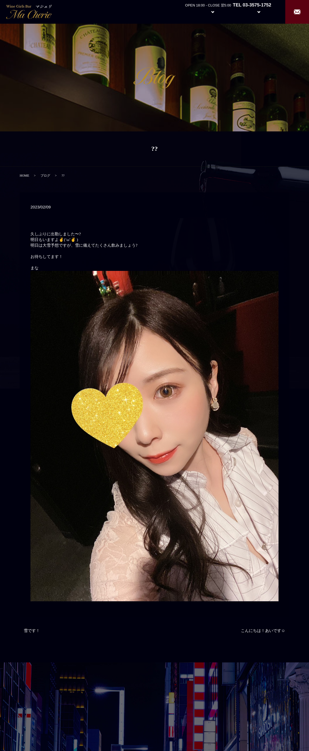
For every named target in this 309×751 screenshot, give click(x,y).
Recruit (264, 11)
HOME (24, 175)
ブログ (45, 175)
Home (163, 11)
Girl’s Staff (234, 11)
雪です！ (32, 630)
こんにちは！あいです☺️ (263, 630)
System (208, 11)
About (183, 11)
